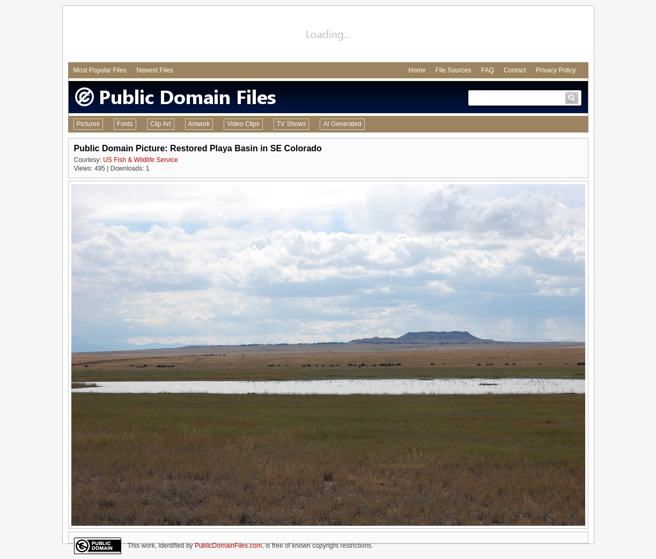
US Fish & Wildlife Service (140, 160)
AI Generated (342, 124)
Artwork (199, 124)
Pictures (88, 124)
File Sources (453, 70)
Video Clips (243, 124)
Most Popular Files (100, 70)
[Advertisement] (328, 35)
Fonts (125, 124)
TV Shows (291, 124)
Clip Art (160, 124)
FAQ (487, 70)
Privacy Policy (556, 70)
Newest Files (154, 70)
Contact (515, 70)
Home (416, 70)
